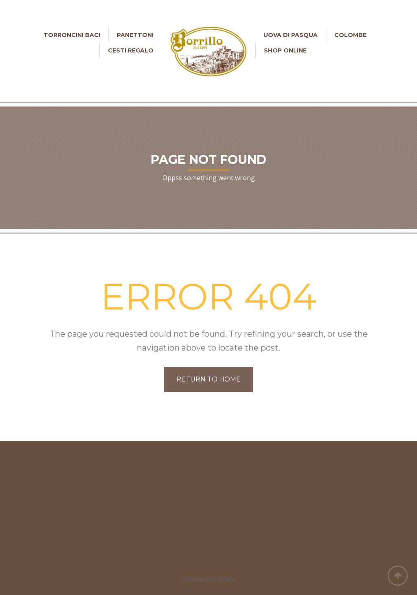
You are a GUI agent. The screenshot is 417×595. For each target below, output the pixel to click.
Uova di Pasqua (290, 35)
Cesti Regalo (131, 50)
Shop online (285, 50)
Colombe (350, 35)
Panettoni (135, 35)
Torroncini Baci (72, 35)
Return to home (208, 379)
